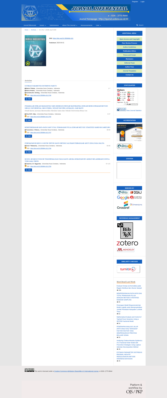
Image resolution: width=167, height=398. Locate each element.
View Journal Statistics (133, 110)
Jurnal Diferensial (30, 25)
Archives (33, 30)
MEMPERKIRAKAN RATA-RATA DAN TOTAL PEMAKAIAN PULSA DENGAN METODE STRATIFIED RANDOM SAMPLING (67, 127)
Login (143, 1)
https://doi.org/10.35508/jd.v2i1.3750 (40, 116)
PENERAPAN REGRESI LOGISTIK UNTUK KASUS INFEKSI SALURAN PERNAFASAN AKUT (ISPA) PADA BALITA (64, 143)
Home (26, 30)
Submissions (54, 25)
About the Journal (69, 25)
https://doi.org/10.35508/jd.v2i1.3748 (40, 148)
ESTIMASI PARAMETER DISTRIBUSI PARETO (41, 86)
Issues (42, 25)
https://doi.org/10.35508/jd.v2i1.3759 (40, 166)
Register (135, 1)
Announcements (86, 25)
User (98, 25)
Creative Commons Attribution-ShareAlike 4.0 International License (76, 371)
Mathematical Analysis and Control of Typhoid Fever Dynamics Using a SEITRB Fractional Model (129, 319)
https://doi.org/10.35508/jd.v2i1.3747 (40, 132)
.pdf (29, 99)
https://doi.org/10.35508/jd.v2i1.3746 (40, 95)
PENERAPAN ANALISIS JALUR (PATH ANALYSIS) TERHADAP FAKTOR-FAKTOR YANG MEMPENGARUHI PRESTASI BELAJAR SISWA (127, 331)
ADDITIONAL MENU (127, 33)
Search (140, 25)
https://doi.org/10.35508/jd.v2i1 (63, 38)
